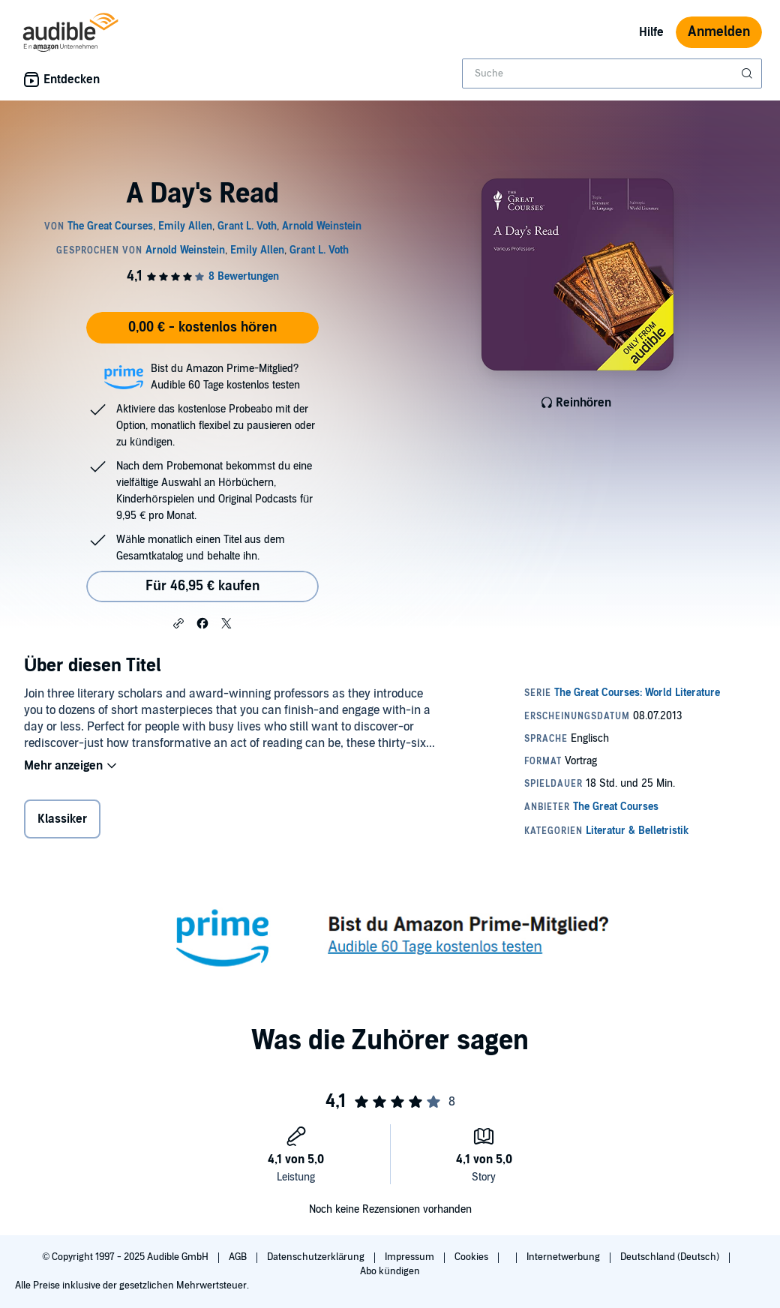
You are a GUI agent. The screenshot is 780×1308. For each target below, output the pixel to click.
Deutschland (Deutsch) (671, 1257)
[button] (178, 623)
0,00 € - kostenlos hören (202, 327)
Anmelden (719, 32)
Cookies (472, 1257)
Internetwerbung (564, 1257)
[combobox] (612, 73)
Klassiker (62, 819)
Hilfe (651, 32)
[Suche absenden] (748, 73)
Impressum (410, 1257)
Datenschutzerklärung (317, 1257)
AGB (239, 1257)
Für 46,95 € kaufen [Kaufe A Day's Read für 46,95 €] (203, 586)
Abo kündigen (389, 1271)
